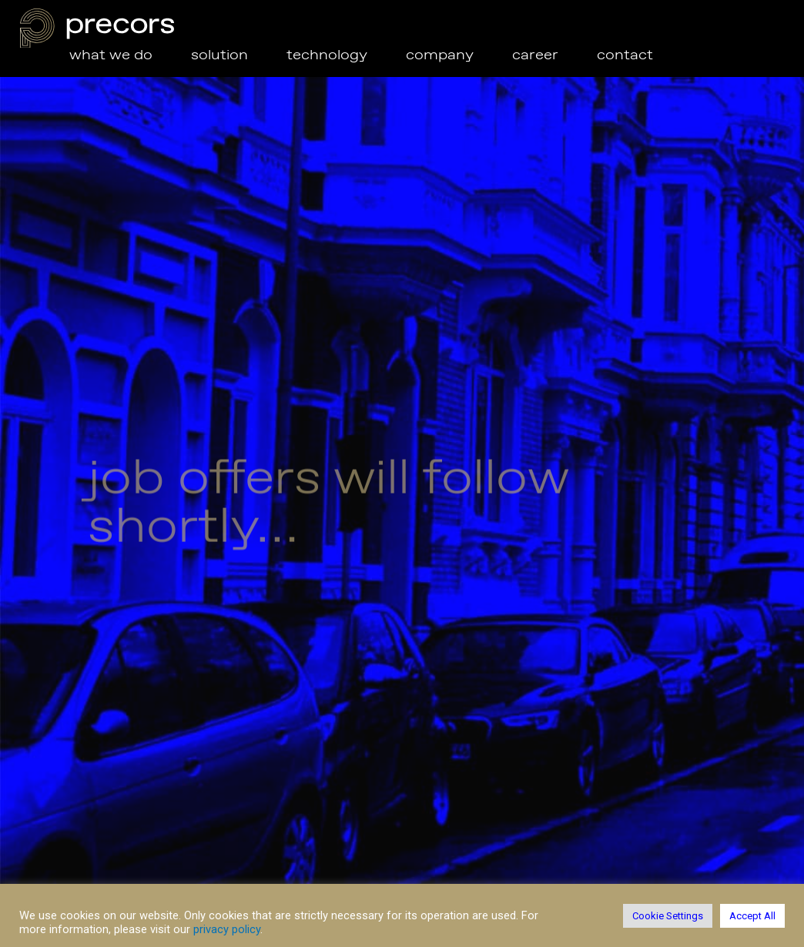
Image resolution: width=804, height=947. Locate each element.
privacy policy (226, 929)
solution (238, 55)
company (440, 55)
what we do (110, 55)
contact (625, 55)
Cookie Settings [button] (667, 916)
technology (326, 55)
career (535, 55)
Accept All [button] (752, 916)
